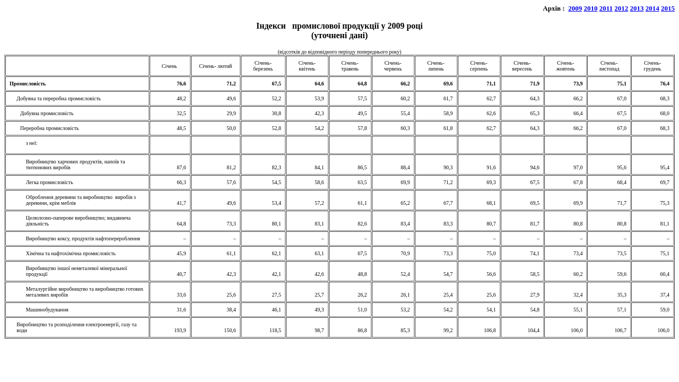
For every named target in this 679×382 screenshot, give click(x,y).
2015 (668, 8)
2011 (606, 8)
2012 (621, 8)
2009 (575, 8)
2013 (637, 8)
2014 (652, 8)
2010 (590, 8)
